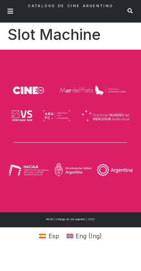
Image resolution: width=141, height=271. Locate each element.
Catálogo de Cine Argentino (70, 6)
